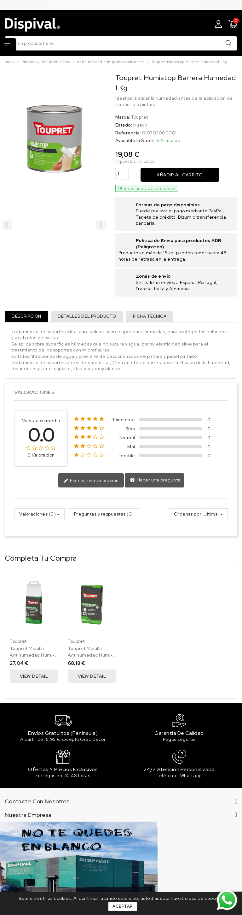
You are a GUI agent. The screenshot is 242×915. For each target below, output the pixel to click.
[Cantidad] (122, 174)
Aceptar (122, 906)
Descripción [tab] (27, 317)
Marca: (122, 117)
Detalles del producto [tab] (89, 317)
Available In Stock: (135, 140)
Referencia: (128, 133)
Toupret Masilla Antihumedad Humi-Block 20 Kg (90, 656)
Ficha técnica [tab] (153, 317)
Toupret (139, 117)
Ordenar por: (188, 515)
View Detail (34, 677)
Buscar (228, 43)
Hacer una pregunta (155, 481)
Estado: (123, 125)
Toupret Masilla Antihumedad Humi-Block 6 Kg (32, 656)
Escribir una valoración (91, 482)
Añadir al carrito (180, 175)
